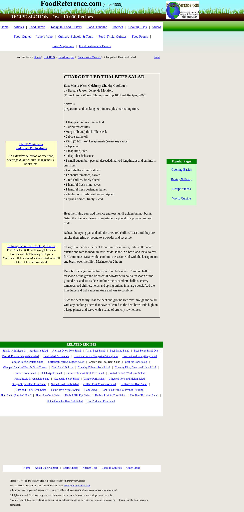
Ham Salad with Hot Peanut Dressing (122, 389)
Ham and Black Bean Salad (31, 389)
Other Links (133, 467)
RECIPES (49, 57)
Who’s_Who (44, 36)
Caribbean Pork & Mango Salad (66, 361)
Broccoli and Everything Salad (140, 356)
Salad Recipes (66, 57)
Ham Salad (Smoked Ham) (16, 395)
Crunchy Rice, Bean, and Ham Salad (135, 367)
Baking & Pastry (181, 179)
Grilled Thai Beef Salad (134, 384)
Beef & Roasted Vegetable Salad (20, 356)
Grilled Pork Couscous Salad (99, 384)
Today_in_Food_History (66, 27)
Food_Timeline (97, 27)
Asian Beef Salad (95, 350)
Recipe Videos (181, 188)
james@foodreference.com (77, 485)
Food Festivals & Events (95, 46)
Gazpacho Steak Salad (66, 378)
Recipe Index (70, 467)
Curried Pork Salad (25, 373)
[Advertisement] (31, 98)
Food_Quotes (22, 36)
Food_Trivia (37, 27)
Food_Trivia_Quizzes (112, 36)
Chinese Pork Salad (136, 361)
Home (4, 27)
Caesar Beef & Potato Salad (27, 361)
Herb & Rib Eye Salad (77, 395)
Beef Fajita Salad (119, 350)
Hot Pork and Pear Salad (101, 401)
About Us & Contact (46, 467)
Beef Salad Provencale (56, 356)
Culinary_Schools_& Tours (75, 36)
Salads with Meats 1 (89, 57)
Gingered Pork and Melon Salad (126, 378)
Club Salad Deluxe (62, 367)
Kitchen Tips (89, 467)
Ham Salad (90, 389)
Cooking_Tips (138, 27)
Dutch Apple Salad (51, 373)
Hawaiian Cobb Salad (48, 395)
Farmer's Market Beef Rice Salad (85, 373)
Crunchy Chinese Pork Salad (94, 367)
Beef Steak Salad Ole (146, 350)
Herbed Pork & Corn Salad (110, 395)
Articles (19, 27)
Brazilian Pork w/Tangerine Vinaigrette (96, 356)
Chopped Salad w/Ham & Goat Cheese (25, 367)
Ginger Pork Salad (94, 378)
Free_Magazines (63, 46)
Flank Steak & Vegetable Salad (31, 378)
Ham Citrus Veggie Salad (65, 389)
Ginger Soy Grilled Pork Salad (29, 384)
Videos (156, 27)
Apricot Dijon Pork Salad (66, 350)
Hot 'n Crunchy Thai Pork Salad (65, 401)
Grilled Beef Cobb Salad (65, 384)
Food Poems (140, 36)
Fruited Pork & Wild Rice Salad (127, 373)
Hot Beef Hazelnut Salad (144, 395)
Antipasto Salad (39, 350)
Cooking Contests (112, 467)
